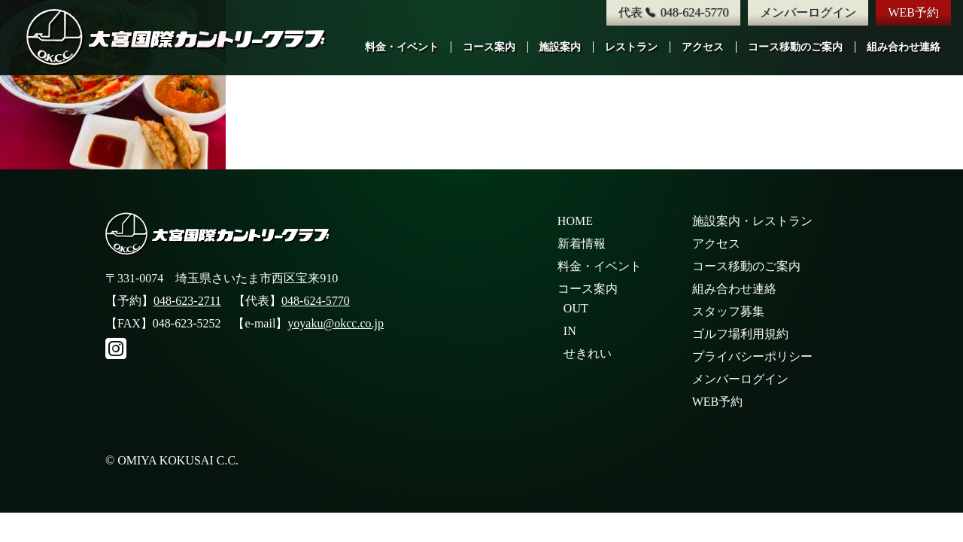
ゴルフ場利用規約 (740, 333)
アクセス (703, 47)
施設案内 (560, 47)
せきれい (588, 353)
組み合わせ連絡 (903, 47)
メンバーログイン (808, 12)
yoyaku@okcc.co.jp (335, 323)
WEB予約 (913, 12)
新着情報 (581, 243)
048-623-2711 (187, 300)
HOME (575, 221)
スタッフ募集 (728, 311)
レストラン (631, 47)
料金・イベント (402, 47)
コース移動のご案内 (795, 47)
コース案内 (489, 47)
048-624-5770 (315, 300)
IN (570, 330)
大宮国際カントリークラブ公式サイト (176, 37)
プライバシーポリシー (752, 356)
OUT (576, 308)
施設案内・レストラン (752, 221)
